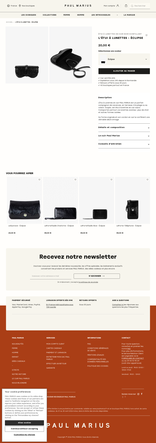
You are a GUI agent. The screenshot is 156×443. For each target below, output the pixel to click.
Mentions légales (95, 355)
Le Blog (15, 370)
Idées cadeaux (18, 361)
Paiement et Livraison (56, 353)
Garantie (50, 368)
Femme (15, 348)
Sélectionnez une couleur (109, 51)
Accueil (9, 22)
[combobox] (140, 6)
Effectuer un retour (56, 364)
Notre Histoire (19, 374)
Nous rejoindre (19, 383)
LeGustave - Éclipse (17, 226)
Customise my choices (24, 435)
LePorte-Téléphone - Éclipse (128, 226)
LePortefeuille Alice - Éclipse (92, 226)
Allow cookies (24, 423)
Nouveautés (17, 344)
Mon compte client (55, 344)
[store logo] (78, 7)
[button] (39, 179)
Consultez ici (118, 305)
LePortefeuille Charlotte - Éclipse (59, 226)
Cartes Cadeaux (54, 348)
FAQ (89, 344)
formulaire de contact (133, 358)
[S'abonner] (97, 276)
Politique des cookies (97, 366)
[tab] (124, 127)
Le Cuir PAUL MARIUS (21, 379)
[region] (24, 415)
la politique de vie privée (88, 282)
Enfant (15, 357)
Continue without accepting (24, 429)
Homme (15, 353)
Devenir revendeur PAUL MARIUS (60, 397)
